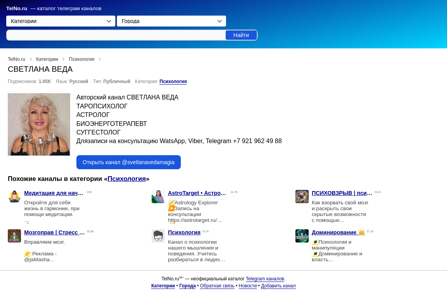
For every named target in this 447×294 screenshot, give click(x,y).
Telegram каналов (265, 279)
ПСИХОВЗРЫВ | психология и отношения (369, 193)
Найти (241, 35)
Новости (248, 286)
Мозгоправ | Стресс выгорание (67, 232)
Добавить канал (278, 286)
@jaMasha (36, 259)
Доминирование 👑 (338, 232)
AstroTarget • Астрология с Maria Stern (220, 193)
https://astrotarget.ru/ (192, 220)
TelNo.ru (16, 8)
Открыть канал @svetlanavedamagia (129, 162)
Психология (173, 81)
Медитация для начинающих (64, 193)
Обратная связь (217, 286)
